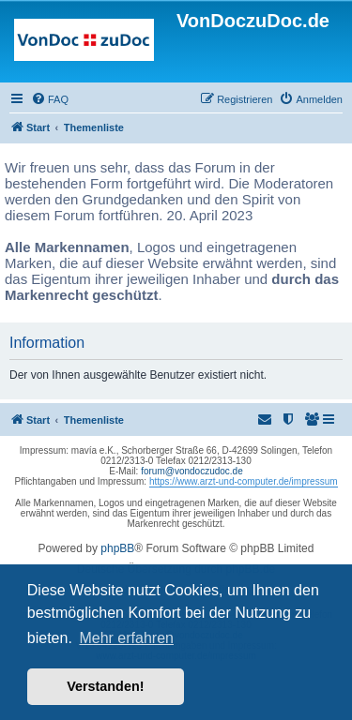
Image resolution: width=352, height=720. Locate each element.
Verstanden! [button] (105, 686)
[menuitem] (50, 99)
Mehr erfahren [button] (126, 638)
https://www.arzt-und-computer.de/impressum (243, 481)
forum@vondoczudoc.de (192, 471)
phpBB (117, 548)
